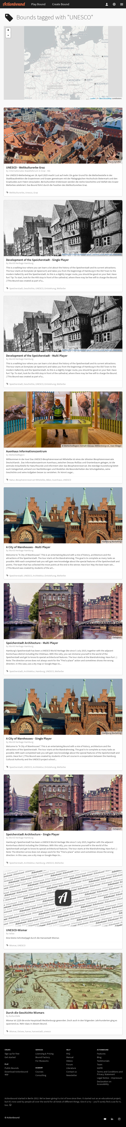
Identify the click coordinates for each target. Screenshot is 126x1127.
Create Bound (60, 4)
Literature (71, 1068)
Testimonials (103, 1060)
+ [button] (8, 30)
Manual (70, 1057)
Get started (10, 1057)
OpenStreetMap (105, 98)
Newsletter (71, 1075)
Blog (99, 1057)
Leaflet (92, 98)
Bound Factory (42, 1057)
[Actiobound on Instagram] (119, 1119)
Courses (39, 1071)
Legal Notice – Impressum (109, 1077)
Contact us (71, 1071)
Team (99, 1064)
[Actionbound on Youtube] (105, 1119)
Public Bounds (12, 1068)
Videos (69, 1060)
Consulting (40, 1075)
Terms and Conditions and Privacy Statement (110, 1073)
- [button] (8, 35)
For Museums (42, 1060)
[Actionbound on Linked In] (112, 1119)
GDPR (100, 1068)
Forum (69, 1064)
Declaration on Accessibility (104, 1082)
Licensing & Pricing (44, 1053)
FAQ (68, 1053)
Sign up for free (12, 1053)
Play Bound (38, 4)
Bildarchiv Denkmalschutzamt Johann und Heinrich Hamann (91, 254)
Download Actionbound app (16, 1073)
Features (101, 1053)
